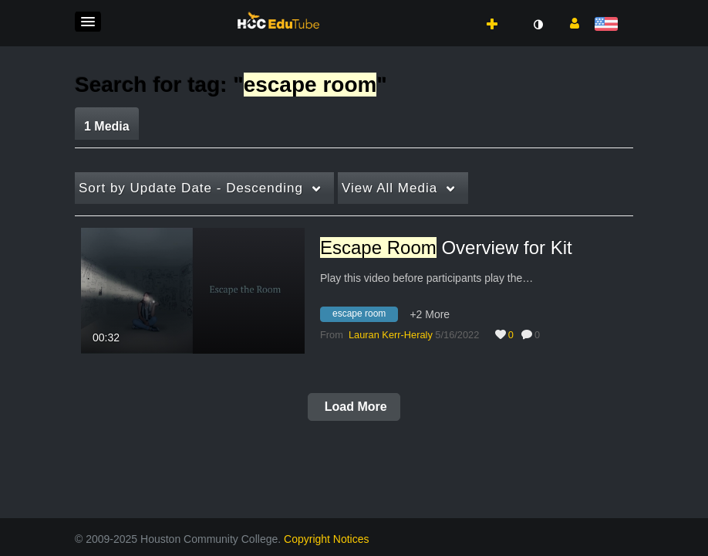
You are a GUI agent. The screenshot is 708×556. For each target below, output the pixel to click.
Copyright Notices (326, 539)
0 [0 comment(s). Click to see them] (539, 335)
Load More (353, 406)
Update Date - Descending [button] (191, 188)
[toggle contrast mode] (537, 25)
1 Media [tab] (107, 126)
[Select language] (609, 25)
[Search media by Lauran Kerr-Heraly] (391, 335)
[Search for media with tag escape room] (365, 316)
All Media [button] (389, 188)
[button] (88, 21)
